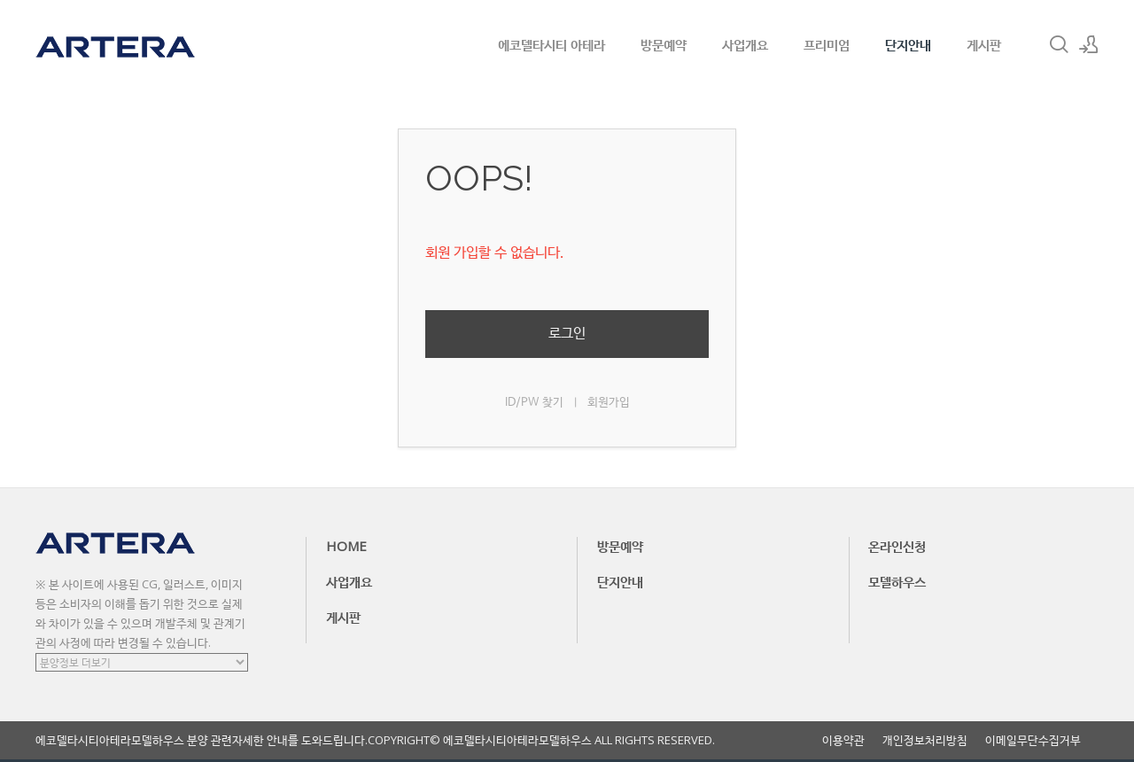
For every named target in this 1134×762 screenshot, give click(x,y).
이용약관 (843, 740)
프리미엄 (827, 44)
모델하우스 (897, 581)
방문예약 (664, 44)
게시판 (984, 44)
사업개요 (745, 44)
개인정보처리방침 (924, 740)
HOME (346, 546)
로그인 (567, 333)
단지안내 (908, 44)
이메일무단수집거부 (1033, 740)
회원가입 (608, 402)
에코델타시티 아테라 (551, 44)
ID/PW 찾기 (534, 402)
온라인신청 (897, 546)
